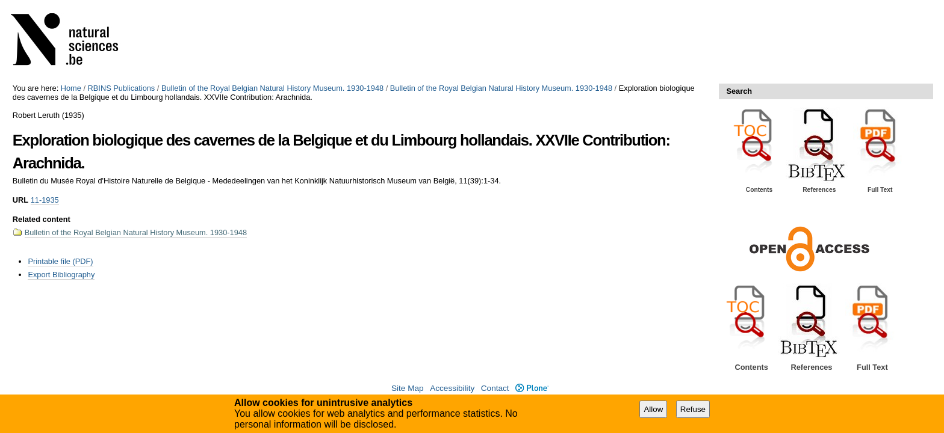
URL (20, 199)
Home (71, 88)
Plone (531, 388)
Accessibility (452, 388)
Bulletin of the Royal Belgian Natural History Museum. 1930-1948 (272, 88)
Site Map (407, 388)
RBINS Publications (121, 88)
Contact (495, 388)
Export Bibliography (61, 274)
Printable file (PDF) (60, 261)
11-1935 (45, 199)
